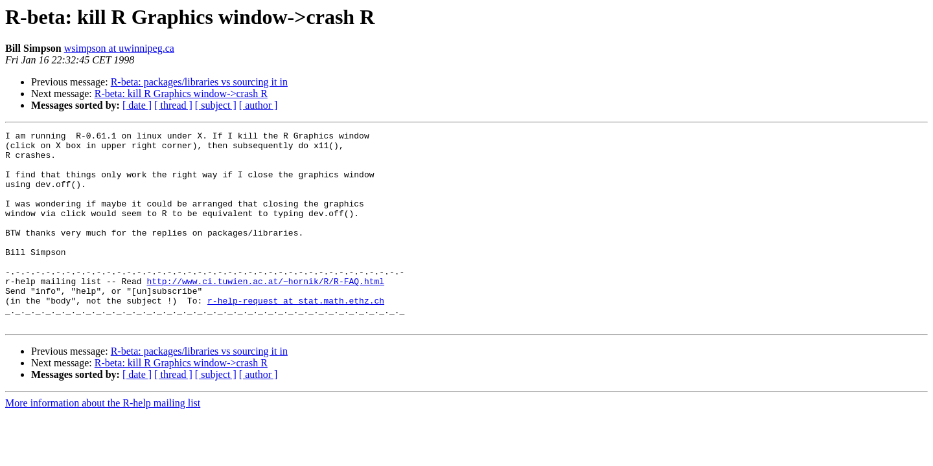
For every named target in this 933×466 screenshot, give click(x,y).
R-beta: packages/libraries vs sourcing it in (199, 81)
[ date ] (137, 105)
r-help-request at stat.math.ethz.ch (295, 335)
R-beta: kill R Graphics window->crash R (181, 93)
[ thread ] (173, 105)
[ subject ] (215, 105)
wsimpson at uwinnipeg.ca (119, 48)
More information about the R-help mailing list (102, 441)
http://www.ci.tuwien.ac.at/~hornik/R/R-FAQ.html (265, 312)
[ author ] (258, 105)
